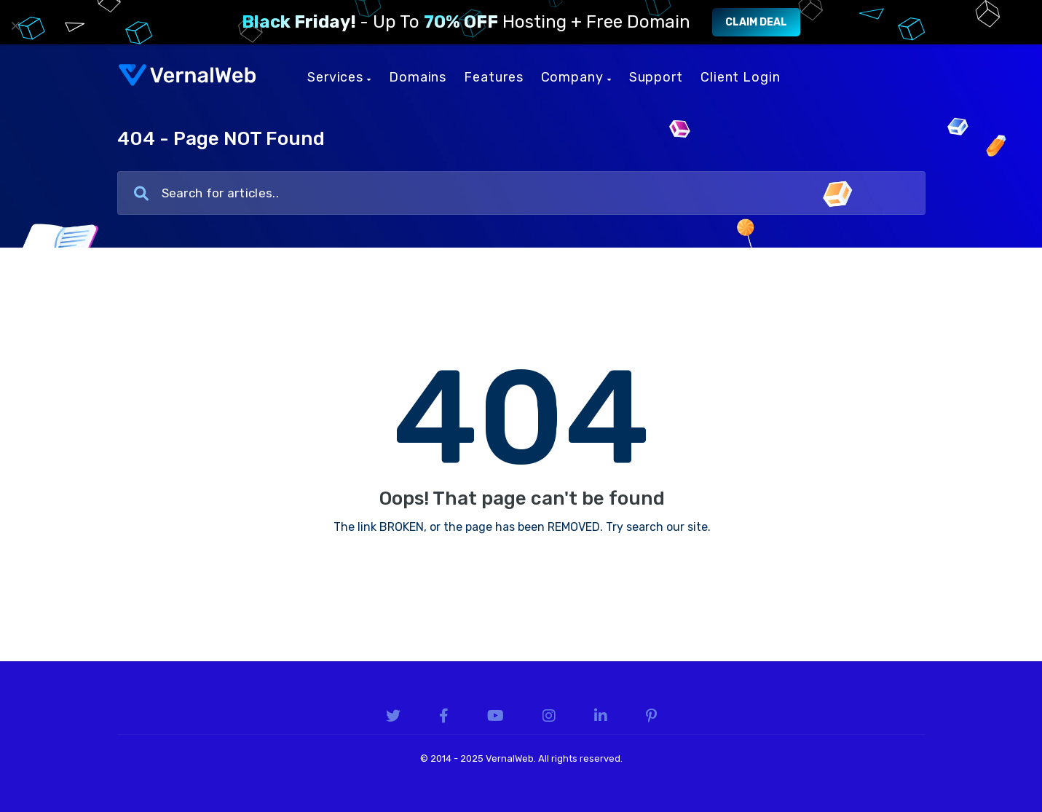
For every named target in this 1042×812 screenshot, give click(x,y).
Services (339, 77)
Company (576, 77)
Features (493, 77)
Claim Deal (756, 22)
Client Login (740, 77)
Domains (417, 77)
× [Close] (15, 25)
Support (656, 77)
